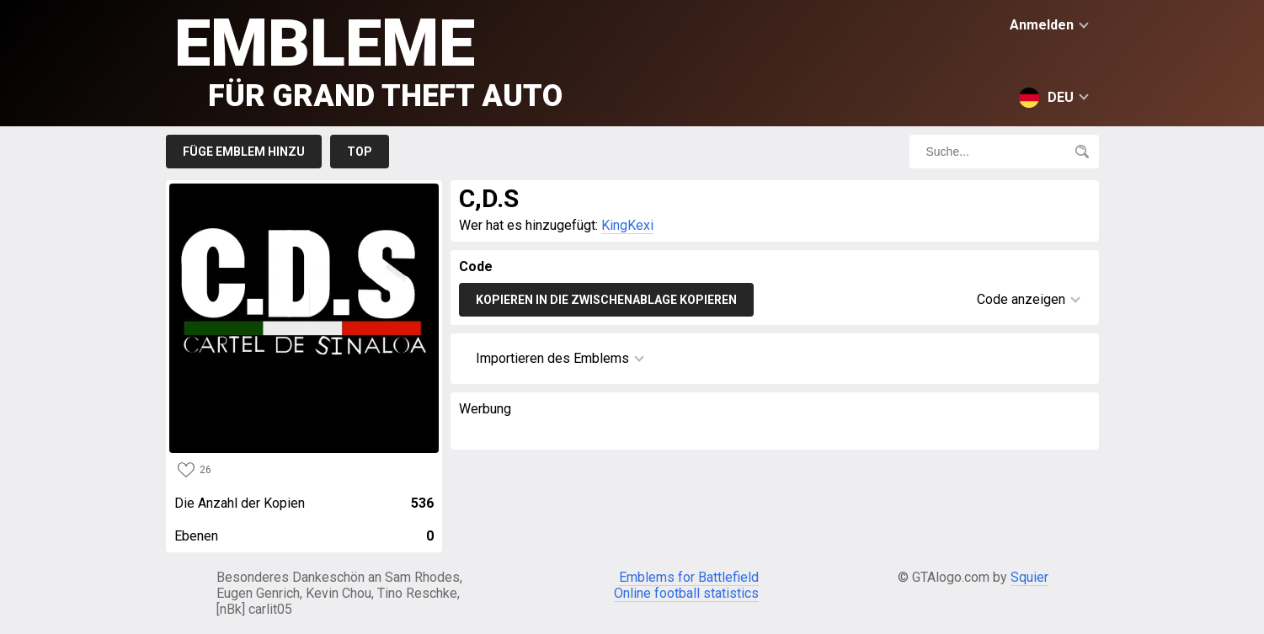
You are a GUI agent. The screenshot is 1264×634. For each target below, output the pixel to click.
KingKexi (627, 225)
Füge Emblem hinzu (244, 151)
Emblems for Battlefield (689, 577)
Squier (1029, 577)
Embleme (368, 59)
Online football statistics (686, 593)
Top (359, 151)
